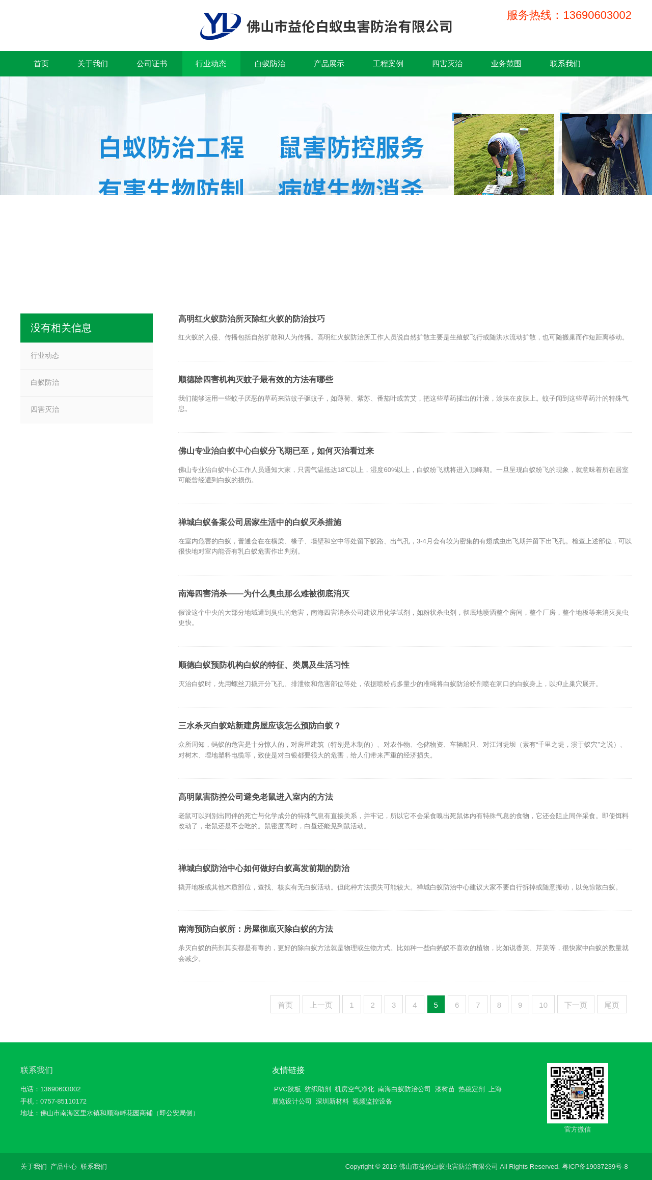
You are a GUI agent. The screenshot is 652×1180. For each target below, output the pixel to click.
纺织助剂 (318, 1089)
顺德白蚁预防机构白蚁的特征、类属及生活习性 (263, 665)
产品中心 (63, 1166)
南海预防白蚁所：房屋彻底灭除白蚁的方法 (255, 929)
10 (543, 1005)
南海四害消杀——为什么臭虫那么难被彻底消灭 (263, 593)
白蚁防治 (45, 382)
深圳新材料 (332, 1101)
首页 (285, 1005)
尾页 (611, 1005)
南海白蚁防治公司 (404, 1089)
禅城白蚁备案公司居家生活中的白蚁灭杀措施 (259, 522)
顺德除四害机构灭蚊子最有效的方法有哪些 (255, 379)
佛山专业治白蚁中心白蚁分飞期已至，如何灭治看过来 (276, 451)
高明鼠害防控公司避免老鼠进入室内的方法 (255, 797)
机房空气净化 (354, 1089)
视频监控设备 (372, 1101)
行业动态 (45, 355)
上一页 (321, 1005)
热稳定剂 (471, 1089)
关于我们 (33, 1166)
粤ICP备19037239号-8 (595, 1166)
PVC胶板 (287, 1089)
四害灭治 (45, 409)
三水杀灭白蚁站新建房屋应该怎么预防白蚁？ (259, 725)
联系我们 (36, 1070)
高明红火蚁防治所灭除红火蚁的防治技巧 (251, 318)
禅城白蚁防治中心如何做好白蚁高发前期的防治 (263, 868)
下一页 (575, 1005)
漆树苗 (445, 1089)
